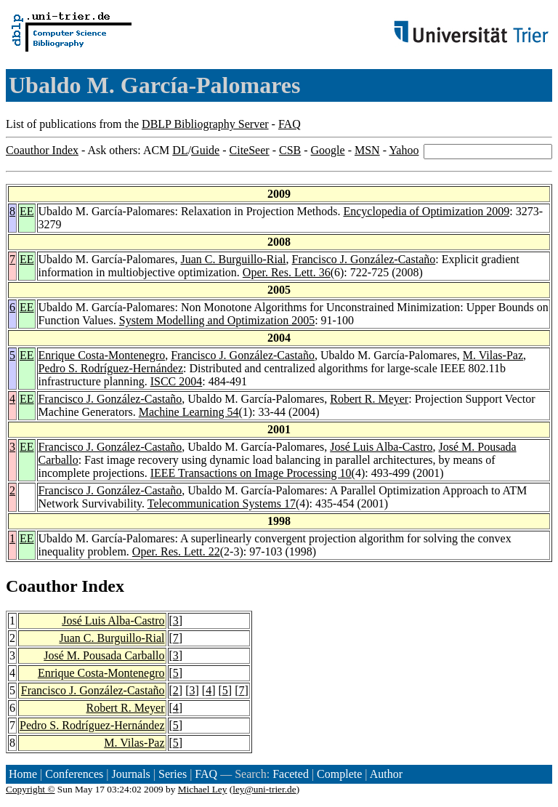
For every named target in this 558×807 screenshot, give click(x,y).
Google (328, 150)
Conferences (74, 774)
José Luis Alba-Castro (381, 447)
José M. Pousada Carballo (104, 655)
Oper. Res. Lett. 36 (287, 272)
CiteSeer (250, 150)
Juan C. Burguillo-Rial (233, 259)
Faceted (290, 774)
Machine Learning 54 (189, 412)
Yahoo (403, 150)
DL (179, 150)
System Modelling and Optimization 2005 (217, 320)
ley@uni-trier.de (264, 789)
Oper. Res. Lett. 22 (176, 551)
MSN (367, 150)
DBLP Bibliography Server (205, 124)
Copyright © (30, 789)
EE (27, 211)
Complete (339, 774)
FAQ (289, 124)
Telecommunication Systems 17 (221, 503)
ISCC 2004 (176, 381)
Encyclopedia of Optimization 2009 (426, 211)
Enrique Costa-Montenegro (102, 355)
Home (23, 774)
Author (386, 774)
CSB (290, 150)
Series (172, 774)
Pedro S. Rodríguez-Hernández (111, 368)
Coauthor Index (42, 150)
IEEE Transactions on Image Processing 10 (251, 473)
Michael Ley (202, 789)
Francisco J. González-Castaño (364, 259)
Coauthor (41, 586)
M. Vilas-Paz (493, 355)
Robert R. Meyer (369, 399)
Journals (130, 774)
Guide (205, 150)
